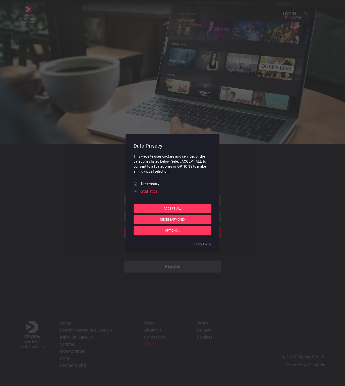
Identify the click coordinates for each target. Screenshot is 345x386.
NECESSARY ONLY (172, 219)
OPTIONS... (172, 230)
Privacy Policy (201, 244)
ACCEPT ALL (172, 208)
